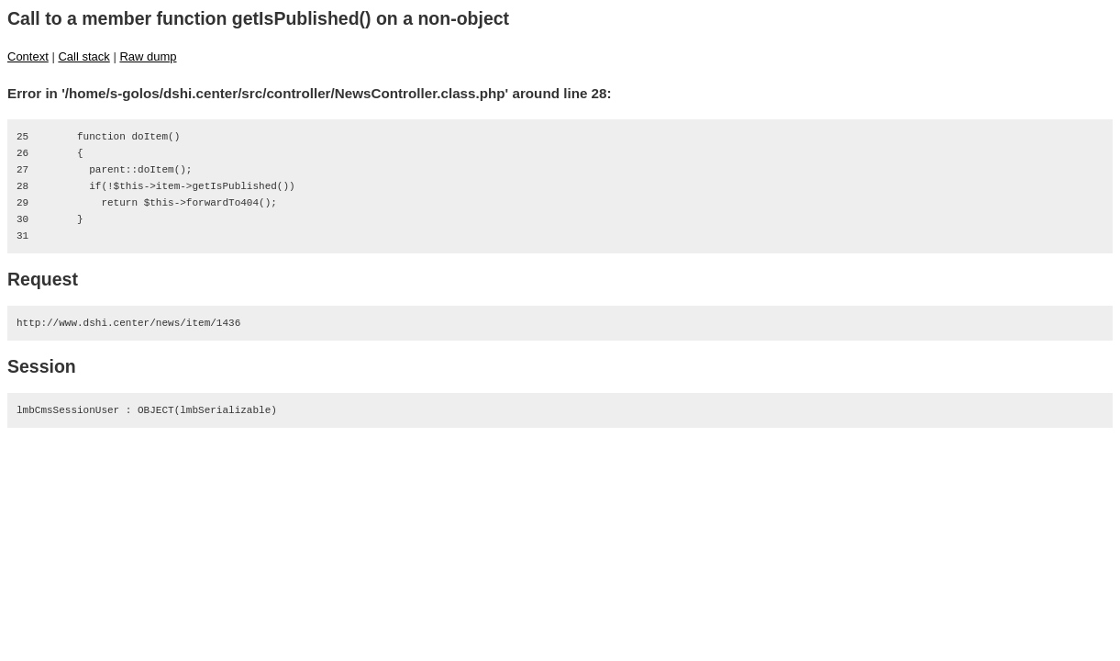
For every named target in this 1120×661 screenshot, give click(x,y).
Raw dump (147, 56)
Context (28, 56)
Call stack (83, 56)
